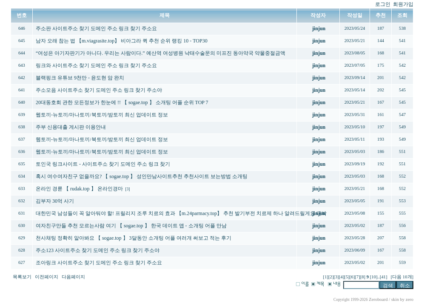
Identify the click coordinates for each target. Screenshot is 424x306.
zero (409, 299)
